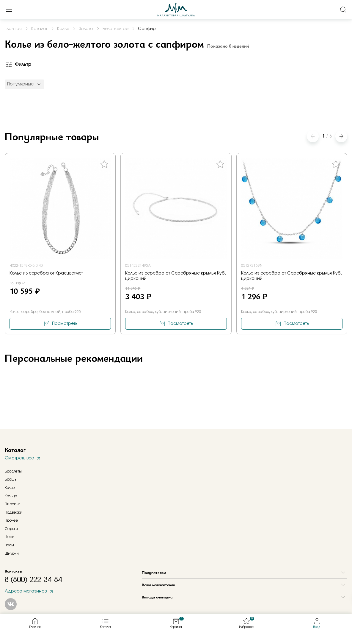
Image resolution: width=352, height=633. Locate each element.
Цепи (10, 537)
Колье (10, 487)
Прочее (11, 520)
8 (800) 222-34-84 (33, 580)
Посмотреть (64, 324)
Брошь (10, 479)
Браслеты (13, 471)
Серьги (11, 529)
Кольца (11, 496)
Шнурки (12, 553)
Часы (9, 545)
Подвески (13, 512)
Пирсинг (12, 504)
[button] (341, 136)
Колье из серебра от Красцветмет (46, 273)
